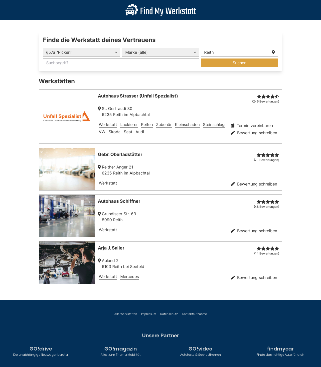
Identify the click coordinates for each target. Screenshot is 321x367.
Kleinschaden (187, 124)
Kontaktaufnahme (194, 314)
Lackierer (129, 124)
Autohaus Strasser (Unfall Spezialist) (138, 95)
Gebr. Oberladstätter (120, 154)
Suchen (239, 62)
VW (102, 131)
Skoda (115, 131)
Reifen (147, 124)
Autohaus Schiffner (119, 201)
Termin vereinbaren (252, 125)
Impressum (148, 314)
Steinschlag (214, 124)
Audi (140, 131)
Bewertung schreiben (254, 132)
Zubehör (164, 124)
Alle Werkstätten (125, 314)
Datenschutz (169, 314)
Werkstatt (108, 124)
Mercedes (129, 276)
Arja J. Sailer (111, 247)
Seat (128, 131)
